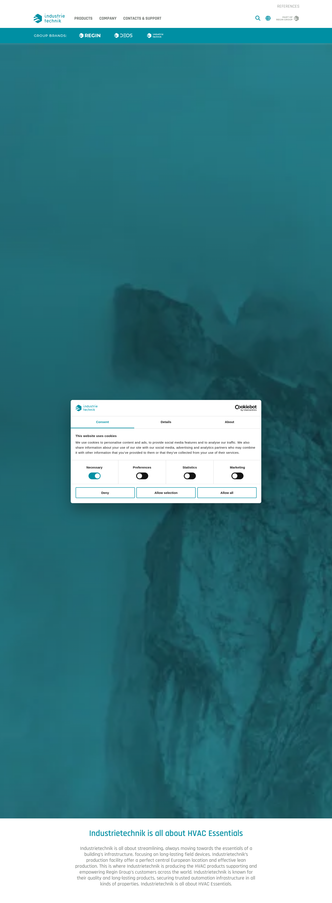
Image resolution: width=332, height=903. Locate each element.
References (288, 6)
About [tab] (229, 422)
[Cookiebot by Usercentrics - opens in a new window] (238, 408)
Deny (105, 493)
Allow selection (165, 493)
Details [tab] (166, 422)
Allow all (226, 493)
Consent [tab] (102, 422)
